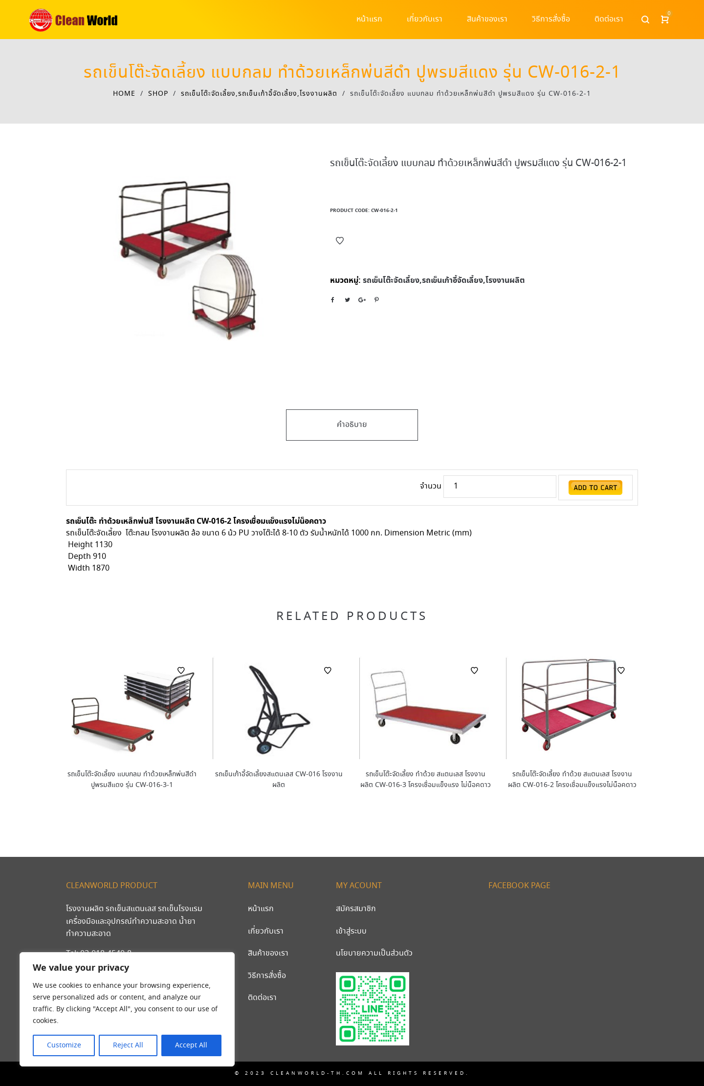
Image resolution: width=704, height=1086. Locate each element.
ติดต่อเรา (262, 997)
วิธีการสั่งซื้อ (267, 975)
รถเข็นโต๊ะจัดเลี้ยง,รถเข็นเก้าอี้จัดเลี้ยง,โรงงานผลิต (259, 94)
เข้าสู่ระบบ (351, 931)
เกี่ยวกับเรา (266, 931)
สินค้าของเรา (268, 953)
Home (124, 94)
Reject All (128, 1045)
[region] (127, 1009)
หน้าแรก (261, 909)
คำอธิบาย (352, 424)
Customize (64, 1045)
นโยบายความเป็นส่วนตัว (374, 953)
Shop (158, 94)
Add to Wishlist (340, 241)
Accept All (191, 1045)
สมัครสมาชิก (356, 909)
